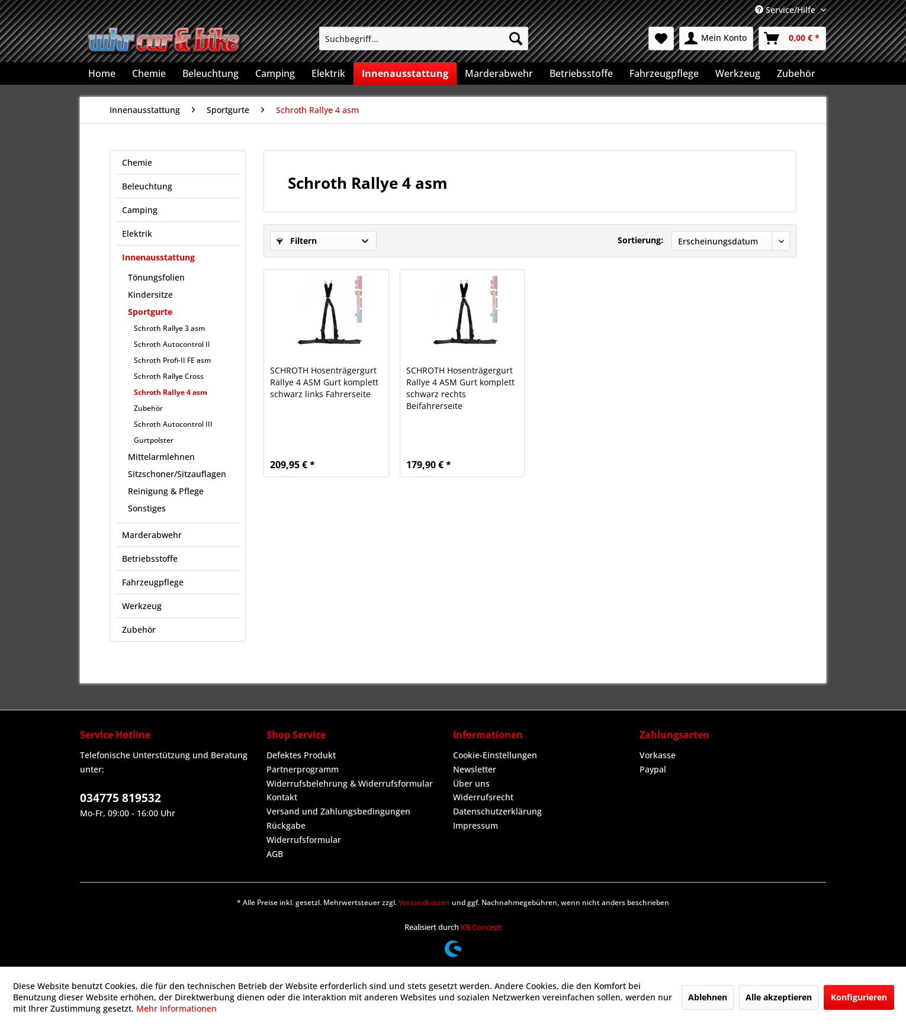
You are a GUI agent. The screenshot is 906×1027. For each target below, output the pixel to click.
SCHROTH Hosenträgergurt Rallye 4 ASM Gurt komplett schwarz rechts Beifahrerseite (460, 388)
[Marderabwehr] (499, 73)
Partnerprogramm (302, 769)
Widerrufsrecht (483, 797)
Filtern (297, 240)
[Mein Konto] (716, 38)
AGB (274, 853)
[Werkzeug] (738, 73)
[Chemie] (149, 73)
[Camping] (275, 73)
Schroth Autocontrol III (173, 424)
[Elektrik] (328, 73)
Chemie (137, 162)
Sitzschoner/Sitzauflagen (177, 473)
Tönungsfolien (156, 277)
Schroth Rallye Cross (169, 376)
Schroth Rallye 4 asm (170, 392)
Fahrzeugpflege (153, 582)
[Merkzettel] (661, 38)
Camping (140, 209)
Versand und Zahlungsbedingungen (338, 811)
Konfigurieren (859, 997)
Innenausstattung (158, 257)
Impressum (475, 825)
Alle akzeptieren (779, 997)
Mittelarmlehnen (161, 456)
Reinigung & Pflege (166, 491)
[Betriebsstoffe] (581, 73)
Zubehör (148, 408)
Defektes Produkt (301, 755)
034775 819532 (120, 798)
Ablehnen (707, 997)
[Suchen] (515, 38)
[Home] (102, 73)
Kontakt (281, 797)
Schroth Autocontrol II (172, 344)
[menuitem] (423, 38)
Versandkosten (424, 902)
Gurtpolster (154, 440)
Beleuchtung (147, 186)
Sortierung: (640, 240)
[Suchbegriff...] (423, 38)
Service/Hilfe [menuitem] (786, 9)
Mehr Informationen (176, 1008)
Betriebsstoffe (150, 558)
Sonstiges (147, 508)
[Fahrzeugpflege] (664, 73)
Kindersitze (150, 294)
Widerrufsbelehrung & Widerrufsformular (349, 783)
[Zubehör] (796, 73)
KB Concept (481, 927)
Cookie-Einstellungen (495, 755)
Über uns (471, 783)
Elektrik (137, 233)
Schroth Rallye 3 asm (169, 328)
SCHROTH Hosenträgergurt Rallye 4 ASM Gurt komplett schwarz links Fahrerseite (324, 382)
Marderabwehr (152, 534)
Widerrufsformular (303, 839)
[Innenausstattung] (405, 73)
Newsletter (474, 769)
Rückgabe (286, 825)
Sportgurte (150, 311)
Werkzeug (142, 605)
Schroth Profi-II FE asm (172, 360)
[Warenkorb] (792, 38)
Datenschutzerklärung (497, 811)
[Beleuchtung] (210, 73)
